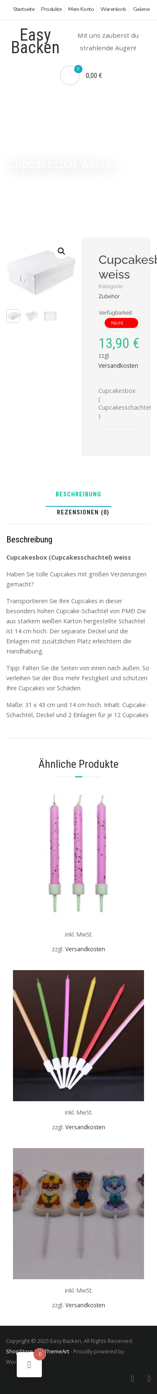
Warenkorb (113, 9)
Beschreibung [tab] (78, 495)
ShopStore (19, 1351)
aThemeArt (55, 1351)
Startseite (23, 9)
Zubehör (108, 296)
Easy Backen (35, 41)
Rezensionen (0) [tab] (83, 513)
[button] (61, 251)
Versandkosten (118, 365)
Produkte (51, 9)
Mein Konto (81, 9)
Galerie (141, 9)
